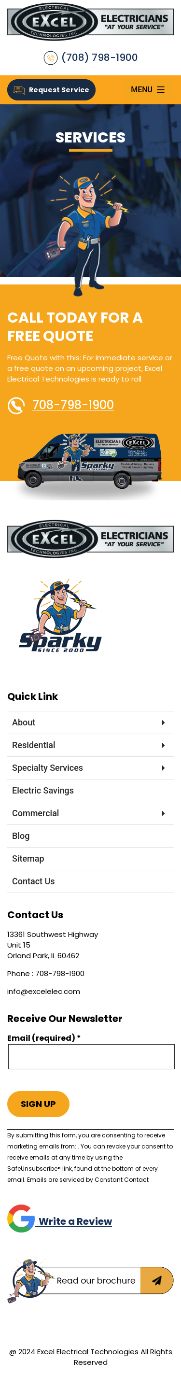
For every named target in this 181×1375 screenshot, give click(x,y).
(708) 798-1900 (90, 58)
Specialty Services (47, 768)
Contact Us (33, 881)
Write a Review (59, 1221)
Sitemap (28, 858)
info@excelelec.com (43, 991)
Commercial (35, 813)
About (23, 722)
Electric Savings (43, 790)
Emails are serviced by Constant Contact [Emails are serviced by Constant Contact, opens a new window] (88, 1180)
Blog (20, 836)
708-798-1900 (73, 405)
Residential (34, 745)
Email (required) (44, 1038)
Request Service (51, 90)
